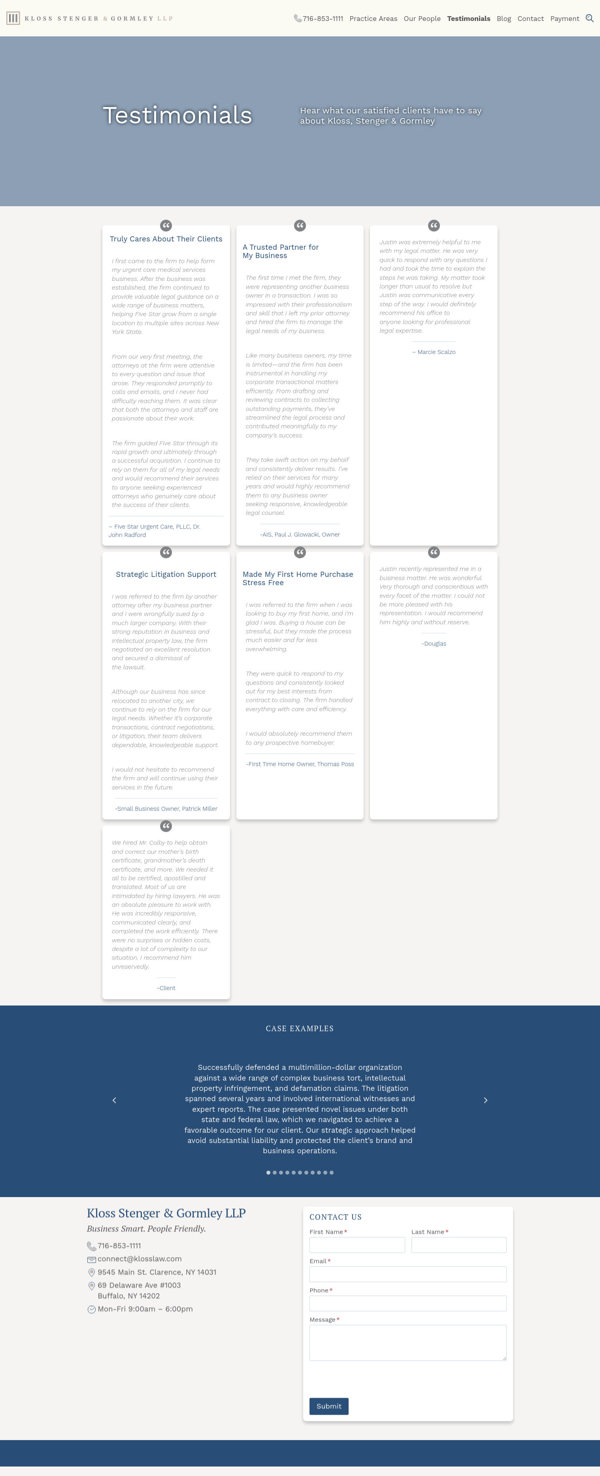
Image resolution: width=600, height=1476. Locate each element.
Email (320, 1270)
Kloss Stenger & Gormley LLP (166, 1224)
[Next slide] (485, 1103)
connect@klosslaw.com (140, 1273)
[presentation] (369, 1388)
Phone (321, 1299)
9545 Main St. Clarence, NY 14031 (157, 1286)
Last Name (430, 1240)
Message (324, 1328)
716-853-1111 (119, 1260)
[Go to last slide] (114, 1103)
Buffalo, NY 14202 (129, 1310)
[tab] (268, 1176)
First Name (328, 1240)
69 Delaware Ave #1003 (139, 1300)
